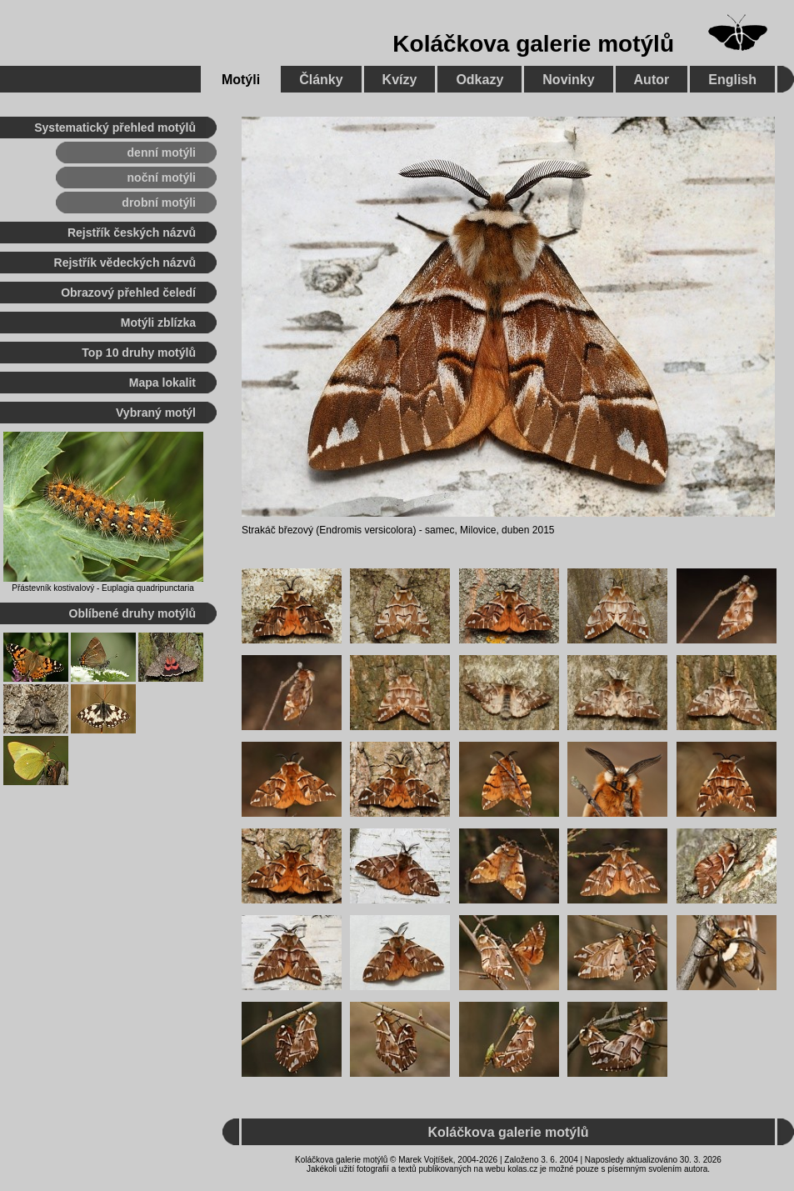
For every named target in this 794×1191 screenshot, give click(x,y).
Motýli (241, 80)
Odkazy (479, 80)
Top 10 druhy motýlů (139, 352)
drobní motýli (159, 202)
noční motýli (161, 177)
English (732, 80)
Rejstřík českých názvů (131, 232)
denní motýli (161, 152)
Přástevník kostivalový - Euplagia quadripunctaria (102, 588)
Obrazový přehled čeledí (128, 292)
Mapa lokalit (162, 382)
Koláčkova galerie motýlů (533, 44)
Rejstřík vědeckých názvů (125, 262)
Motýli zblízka (158, 322)
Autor (652, 80)
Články (320, 80)
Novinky (568, 80)
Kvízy (399, 80)
